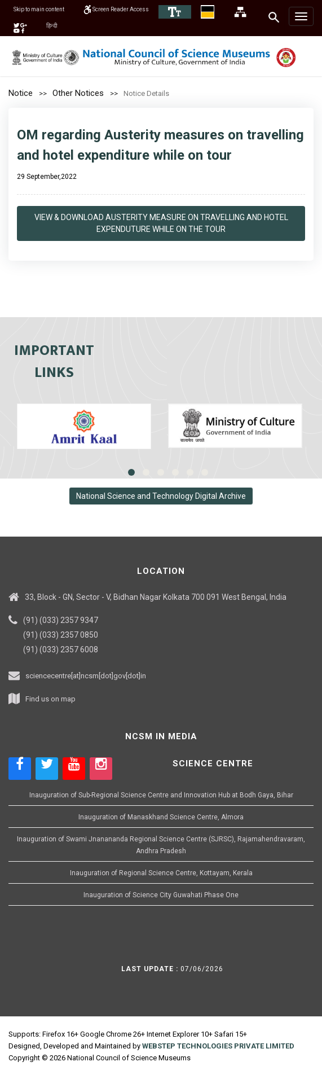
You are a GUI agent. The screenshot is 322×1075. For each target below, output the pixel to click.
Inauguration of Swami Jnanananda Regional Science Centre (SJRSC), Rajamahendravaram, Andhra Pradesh (161, 845)
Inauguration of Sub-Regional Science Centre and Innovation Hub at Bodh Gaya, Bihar (161, 795)
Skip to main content (45, 9)
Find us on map (50, 699)
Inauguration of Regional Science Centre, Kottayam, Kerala (161, 873)
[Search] (274, 17)
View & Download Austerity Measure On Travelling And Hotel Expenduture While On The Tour (161, 223)
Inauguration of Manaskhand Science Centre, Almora (161, 817)
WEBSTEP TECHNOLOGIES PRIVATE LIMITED (218, 1046)
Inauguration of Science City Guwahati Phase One (161, 895)
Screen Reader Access (137, 9)
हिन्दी (85, 25)
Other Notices (78, 93)
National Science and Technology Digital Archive (161, 496)
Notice (20, 93)
